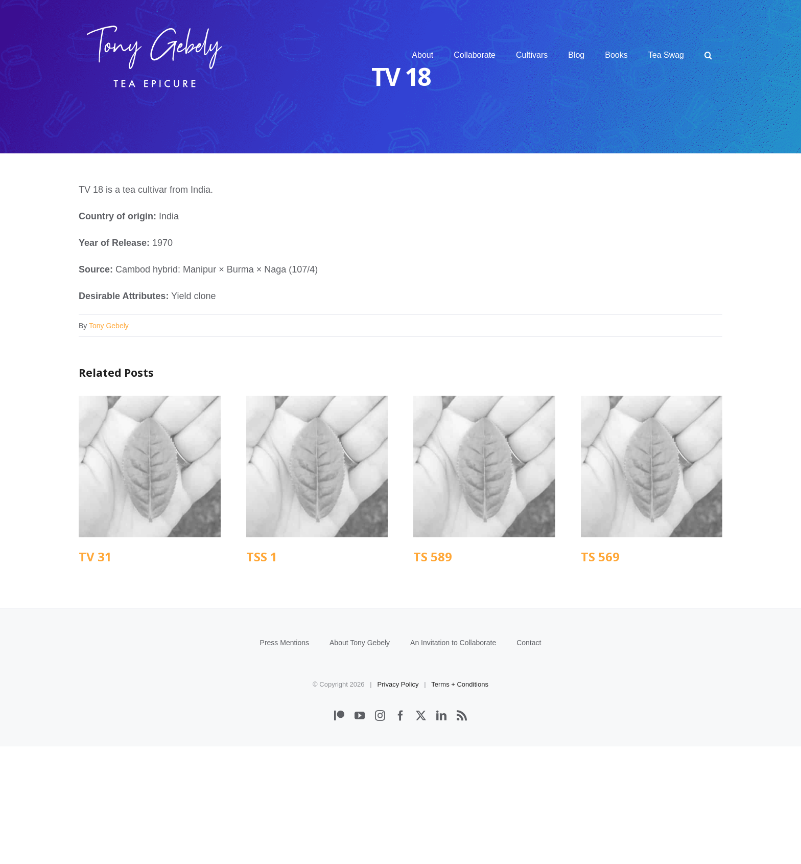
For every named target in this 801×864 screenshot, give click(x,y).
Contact (528, 760)
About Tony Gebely (359, 760)
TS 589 (432, 556)
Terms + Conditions (459, 802)
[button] (708, 55)
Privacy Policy (398, 802)
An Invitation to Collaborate (453, 760)
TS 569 (600, 556)
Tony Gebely (109, 326)
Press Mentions (284, 760)
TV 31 (95, 556)
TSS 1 (261, 556)
